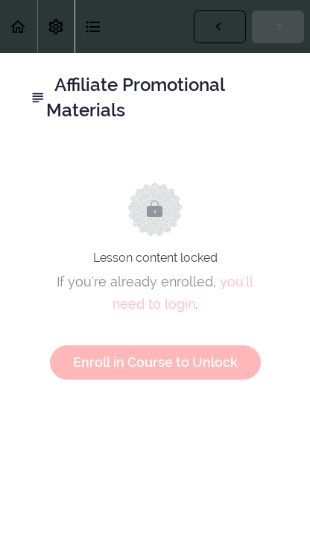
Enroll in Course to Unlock (155, 362)
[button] (18, 26)
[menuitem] (56, 26)
